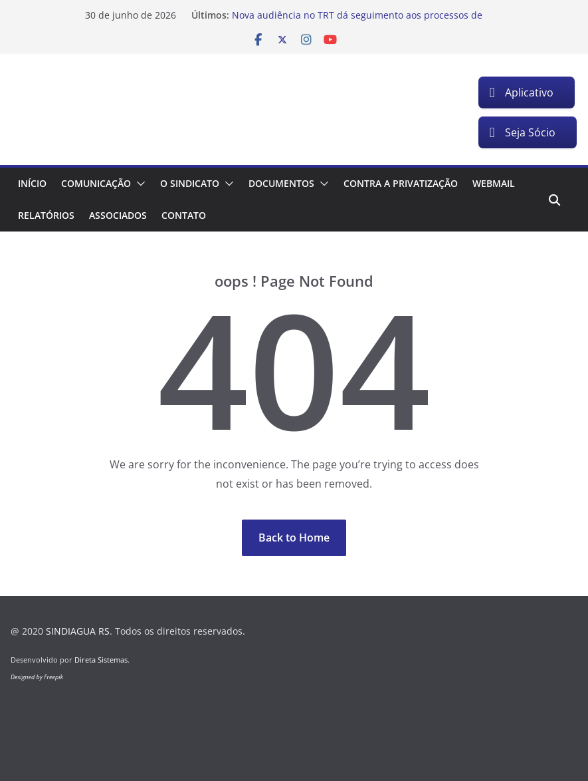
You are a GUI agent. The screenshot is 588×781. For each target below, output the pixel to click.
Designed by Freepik (37, 677)
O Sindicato (189, 183)
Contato (183, 215)
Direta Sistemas (101, 660)
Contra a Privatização (400, 183)
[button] (138, 183)
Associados (118, 215)
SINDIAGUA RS (78, 631)
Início (32, 183)
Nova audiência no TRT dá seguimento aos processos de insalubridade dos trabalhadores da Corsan (357, 22)
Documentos (281, 183)
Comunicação (96, 183)
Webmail (493, 183)
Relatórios (46, 215)
